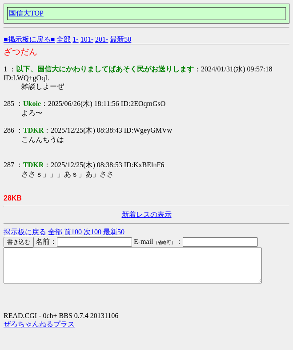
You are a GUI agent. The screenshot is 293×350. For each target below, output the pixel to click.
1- (75, 39)
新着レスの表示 (147, 214)
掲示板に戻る (25, 232)
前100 (73, 232)
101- (86, 39)
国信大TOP (26, 13)
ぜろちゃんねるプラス (39, 330)
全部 (63, 39)
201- (101, 39)
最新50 (120, 39)
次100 (92, 232)
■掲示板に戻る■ (29, 39)
